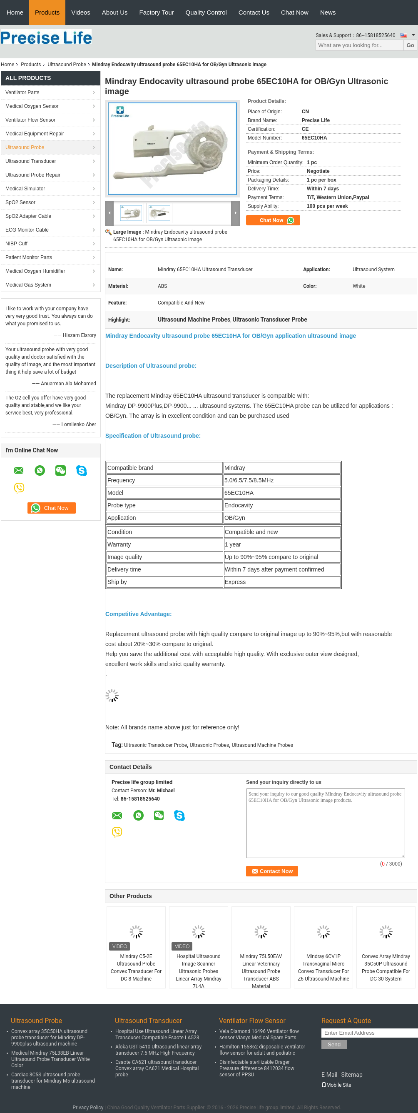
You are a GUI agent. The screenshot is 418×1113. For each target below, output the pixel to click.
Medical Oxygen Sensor (31, 106)
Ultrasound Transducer (30, 161)
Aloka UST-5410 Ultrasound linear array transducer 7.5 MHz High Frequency (158, 1050)
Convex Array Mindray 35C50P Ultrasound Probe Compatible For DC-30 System (386, 967)
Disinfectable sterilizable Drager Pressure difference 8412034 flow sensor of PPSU (256, 1068)
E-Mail (329, 1074)
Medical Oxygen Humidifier (35, 271)
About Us (115, 12)
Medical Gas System (28, 285)
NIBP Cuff (16, 244)
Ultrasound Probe (66, 64)
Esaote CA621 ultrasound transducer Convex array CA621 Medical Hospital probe (157, 1068)
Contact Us (254, 12)
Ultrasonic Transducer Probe (155, 745)
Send (334, 1044)
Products (47, 12)
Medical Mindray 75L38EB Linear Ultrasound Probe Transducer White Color (50, 1059)
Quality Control (206, 12)
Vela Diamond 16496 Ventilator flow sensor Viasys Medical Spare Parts (259, 1034)
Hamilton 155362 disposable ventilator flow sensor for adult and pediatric (262, 1050)
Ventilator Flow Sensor (30, 120)
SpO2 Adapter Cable (28, 216)
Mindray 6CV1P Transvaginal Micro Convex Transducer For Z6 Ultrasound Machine (323, 967)
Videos (80, 12)
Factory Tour (156, 12)
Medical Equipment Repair (34, 134)
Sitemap (351, 1074)
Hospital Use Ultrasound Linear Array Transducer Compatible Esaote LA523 (157, 1034)
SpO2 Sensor (20, 202)
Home (15, 12)
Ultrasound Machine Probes (262, 745)
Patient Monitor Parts (28, 257)
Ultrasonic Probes (209, 745)
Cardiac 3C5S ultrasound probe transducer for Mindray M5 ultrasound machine (53, 1081)
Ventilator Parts (22, 92)
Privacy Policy (87, 1108)
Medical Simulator (25, 189)
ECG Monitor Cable (27, 230)
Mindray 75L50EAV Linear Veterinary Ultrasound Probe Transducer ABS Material (261, 971)
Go (410, 45)
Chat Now (295, 12)
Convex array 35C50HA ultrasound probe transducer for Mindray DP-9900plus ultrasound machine (49, 1037)
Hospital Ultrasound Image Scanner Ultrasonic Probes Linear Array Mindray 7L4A (198, 971)
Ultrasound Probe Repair (32, 175)
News (328, 12)
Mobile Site (336, 1085)
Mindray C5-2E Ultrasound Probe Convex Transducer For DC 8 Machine (136, 967)
